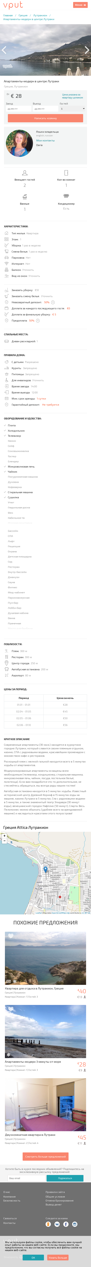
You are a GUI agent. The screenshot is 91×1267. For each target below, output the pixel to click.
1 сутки (41, 398)
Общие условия (55, 1196)
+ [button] (4, 836)
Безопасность (11, 1200)
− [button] (4, 841)
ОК (33, 1257)
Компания (9, 1196)
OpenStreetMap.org (60, 913)
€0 (68, 308)
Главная (8, 15)
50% (47, 302)
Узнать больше (58, 1257)
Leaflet (39, 913)
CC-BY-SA (86, 913)
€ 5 (54, 314)
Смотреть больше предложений (45, 1156)
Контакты (9, 1223)
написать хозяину (45, 118)
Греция (23, 15)
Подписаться (65, 1178)
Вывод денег (54, 1204)
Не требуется (50, 404)
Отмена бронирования (59, 1200)
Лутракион (40, 15)
